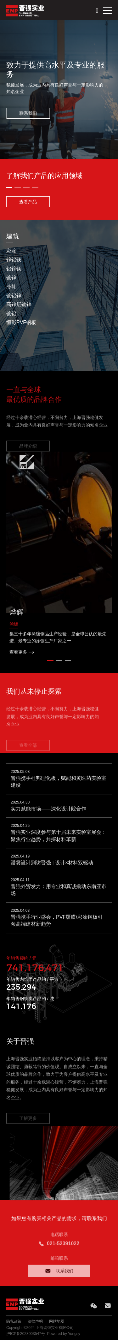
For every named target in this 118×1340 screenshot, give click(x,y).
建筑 (12, 236)
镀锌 (11, 277)
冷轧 (11, 286)
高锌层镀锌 (18, 304)
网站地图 (56, 1321)
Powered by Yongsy (63, 1333)
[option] (59, 89)
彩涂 (11, 250)
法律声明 (35, 1321)
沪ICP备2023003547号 (25, 1333)
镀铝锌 (13, 295)
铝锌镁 (13, 268)
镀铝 (11, 313)
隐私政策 (13, 1321)
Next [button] (115, 295)
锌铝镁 (13, 259)
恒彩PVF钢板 (21, 322)
